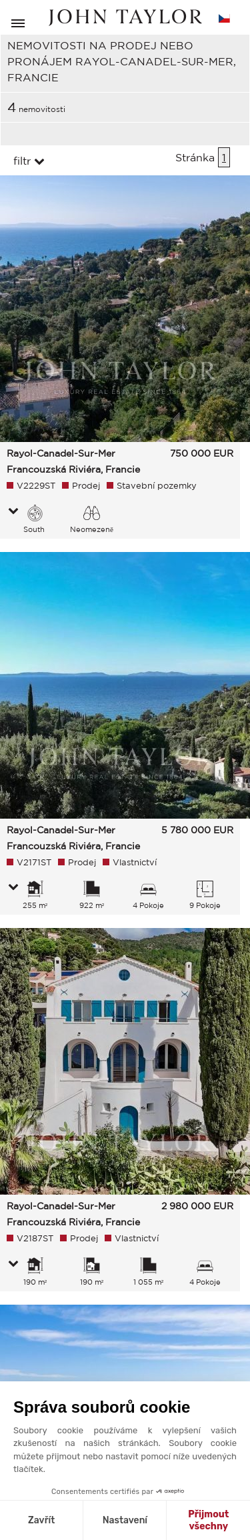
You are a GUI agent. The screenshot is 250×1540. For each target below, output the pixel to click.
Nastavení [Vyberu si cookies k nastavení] (125, 1520)
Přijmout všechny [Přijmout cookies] (208, 1520)
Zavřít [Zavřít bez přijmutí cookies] (41, 1520)
